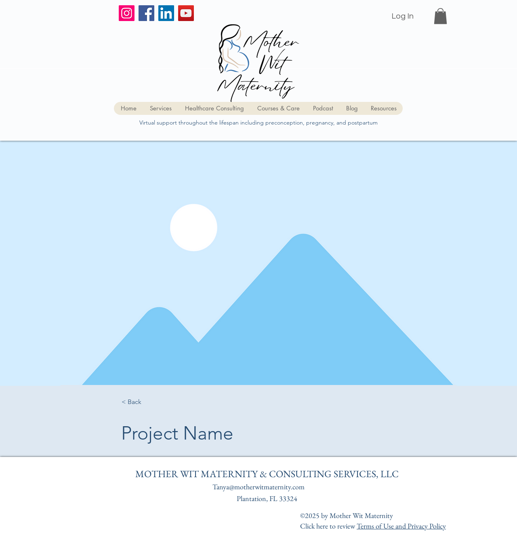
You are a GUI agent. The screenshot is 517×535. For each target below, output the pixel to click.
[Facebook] (146, 13)
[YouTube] (186, 13)
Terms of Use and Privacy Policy (401, 526)
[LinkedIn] (166, 13)
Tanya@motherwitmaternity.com (258, 486)
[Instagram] (127, 13)
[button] (440, 16)
